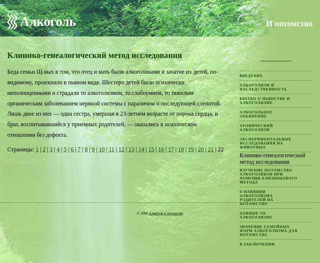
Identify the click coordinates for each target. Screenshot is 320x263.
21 (211, 149)
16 (161, 149)
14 (141, 149)
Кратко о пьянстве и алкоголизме (265, 101)
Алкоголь (48, 22)
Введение (251, 76)
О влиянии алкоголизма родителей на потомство (257, 198)
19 (191, 149)
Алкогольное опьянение (256, 114)
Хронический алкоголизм (256, 128)
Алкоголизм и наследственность (263, 87)
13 (131, 149)
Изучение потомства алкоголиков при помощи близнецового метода (268, 176)
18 (181, 149)
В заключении (257, 244)
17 (171, 149)
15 (151, 149)
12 (121, 149)
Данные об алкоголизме (256, 215)
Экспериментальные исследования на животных (266, 143)
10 (101, 149)
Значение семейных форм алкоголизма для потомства (268, 231)
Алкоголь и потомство (166, 213)
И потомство (289, 23)
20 (201, 149)
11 (111, 149)
